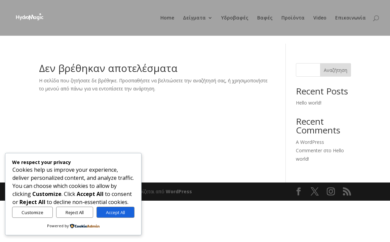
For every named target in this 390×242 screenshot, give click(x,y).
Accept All (115, 212)
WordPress (179, 191)
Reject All (75, 212)
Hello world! (308, 102)
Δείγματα (194, 18)
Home (167, 18)
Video (319, 18)
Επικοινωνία (350, 18)
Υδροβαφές (234, 18)
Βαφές (265, 18)
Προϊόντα (293, 18)
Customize (32, 212)
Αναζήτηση (335, 70)
